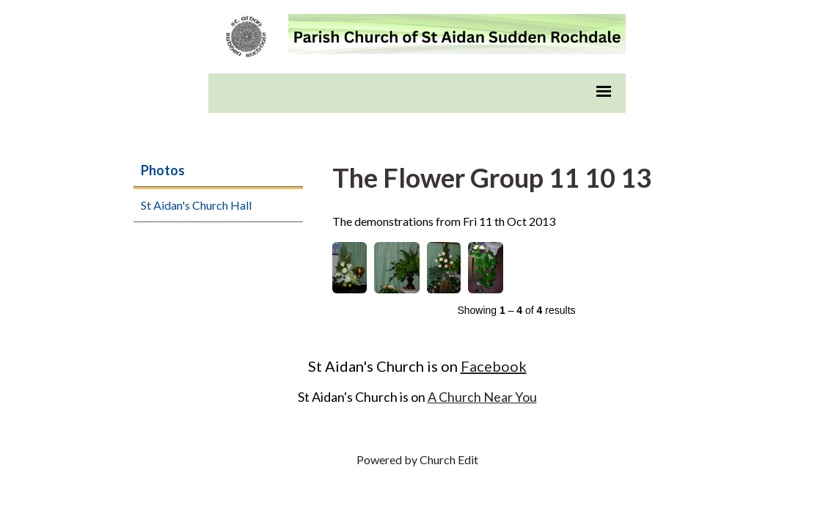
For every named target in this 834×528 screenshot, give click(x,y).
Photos (163, 170)
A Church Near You (482, 397)
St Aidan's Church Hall (196, 205)
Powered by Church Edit (417, 459)
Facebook (494, 366)
